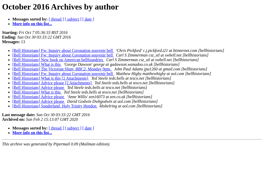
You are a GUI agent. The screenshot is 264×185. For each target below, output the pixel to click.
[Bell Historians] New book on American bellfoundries (58, 60)
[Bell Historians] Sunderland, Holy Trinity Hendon (54, 106)
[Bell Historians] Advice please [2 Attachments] (52, 83)
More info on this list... (32, 24)
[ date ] (88, 19)
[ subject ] (73, 19)
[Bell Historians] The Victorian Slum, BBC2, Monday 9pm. (62, 69)
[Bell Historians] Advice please (38, 87)
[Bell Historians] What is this (37, 64)
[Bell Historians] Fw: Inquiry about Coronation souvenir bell (63, 50)
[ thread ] (56, 19)
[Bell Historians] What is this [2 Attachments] (50, 78)
